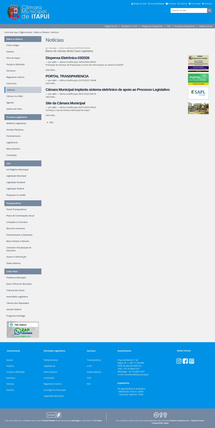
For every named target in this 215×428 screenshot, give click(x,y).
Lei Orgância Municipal (54, 389)
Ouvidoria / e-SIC (129, 26)
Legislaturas (49, 365)
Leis (8, 163)
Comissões (49, 377)
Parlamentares (51, 359)
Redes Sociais (205, 26)
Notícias (10, 383)
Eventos (10, 389)
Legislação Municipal (54, 395)
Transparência (13, 203)
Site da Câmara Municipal (65, 103)
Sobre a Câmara (41, 32)
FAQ (89, 377)
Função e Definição (15, 371)
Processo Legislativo (16, 117)
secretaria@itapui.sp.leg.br (136, 374)
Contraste (195, 3)
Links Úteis (12, 271)
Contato (172, 3)
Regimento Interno (53, 383)
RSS (169, 26)
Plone (99, 420)
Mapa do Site (140, 3)
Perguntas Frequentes (152, 26)
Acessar (208, 3)
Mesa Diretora (50, 371)
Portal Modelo (49, 420)
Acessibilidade (157, 3)
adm (54, 61)
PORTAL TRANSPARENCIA (67, 76)
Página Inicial (111, 26)
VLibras (183, 3)
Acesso (9, 359)
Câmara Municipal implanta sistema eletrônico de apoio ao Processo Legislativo (108, 90)
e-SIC (89, 365)
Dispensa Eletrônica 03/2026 (67, 58)
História (10, 365)
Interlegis (75, 420)
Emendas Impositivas (185, 26)
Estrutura (10, 377)
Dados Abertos (94, 371)
